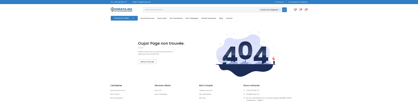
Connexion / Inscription (298, 2)
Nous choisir (162, 18)
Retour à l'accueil (147, 62)
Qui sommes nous (147, 18)
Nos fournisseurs (176, 18)
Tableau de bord (205, 90)
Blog (221, 18)
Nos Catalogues (192, 18)
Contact (279, 2)
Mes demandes (205, 94)
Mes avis (202, 98)
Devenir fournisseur (208, 18)
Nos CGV (158, 90)
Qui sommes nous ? (118, 90)
